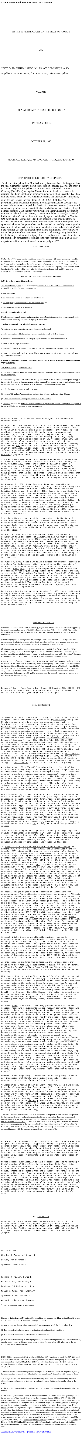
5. (2, 1395)
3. (2, 1378)
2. (2, 1371)
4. (2, 1388)
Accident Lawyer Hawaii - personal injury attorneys (26, 1431)
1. (2, 1305)
